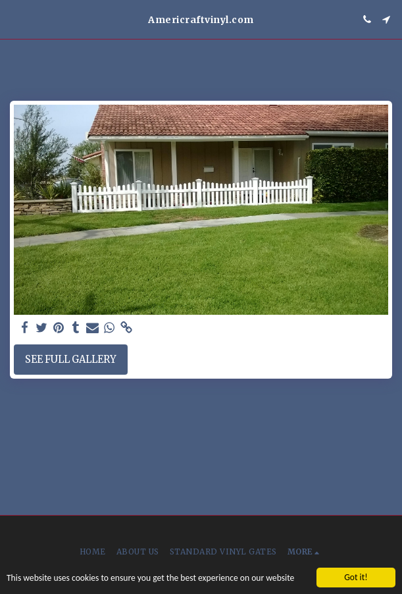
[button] (14, 19)
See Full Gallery (70, 359)
